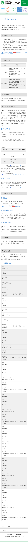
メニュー (24, 1)
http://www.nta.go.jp (16, 165)
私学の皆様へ (14, 9)
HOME (2, 13)
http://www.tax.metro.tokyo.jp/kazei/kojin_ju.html (14, 174)
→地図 (14, 537)
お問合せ (4, 530)
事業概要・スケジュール (25, 10)
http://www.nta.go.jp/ (16, 187)
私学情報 (3, 8)
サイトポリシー (6, 526)
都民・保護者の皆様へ (8, 10)
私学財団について (20, 9)
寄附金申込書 (18, 206)
